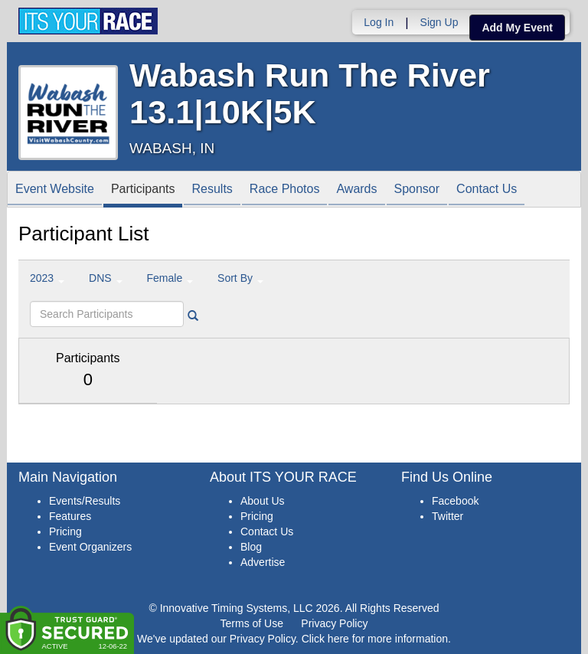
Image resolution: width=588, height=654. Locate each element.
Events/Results (84, 501)
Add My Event (517, 27)
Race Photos (285, 190)
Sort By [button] (240, 278)
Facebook (455, 501)
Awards (356, 190)
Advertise (262, 562)
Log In (379, 22)
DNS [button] (105, 278)
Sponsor (417, 190)
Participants (143, 190)
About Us (262, 501)
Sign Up (439, 22)
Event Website (54, 190)
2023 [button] (47, 278)
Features (70, 516)
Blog (251, 547)
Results (211, 190)
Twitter (447, 516)
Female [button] (170, 278)
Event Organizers (90, 547)
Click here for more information (375, 639)
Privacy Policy (334, 623)
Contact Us (486, 190)
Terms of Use (251, 623)
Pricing (65, 531)
